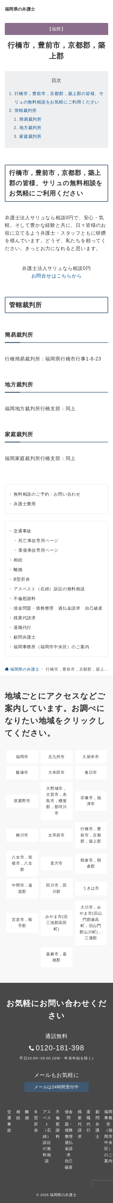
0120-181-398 (60, 1048)
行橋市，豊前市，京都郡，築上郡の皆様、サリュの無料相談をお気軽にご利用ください (59, 97)
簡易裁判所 (30, 119)
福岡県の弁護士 (20, 9)
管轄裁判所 (25, 110)
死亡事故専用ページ (38, 540)
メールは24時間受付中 (56, 1086)
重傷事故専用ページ (38, 550)
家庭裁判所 (30, 136)
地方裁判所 (30, 127)
